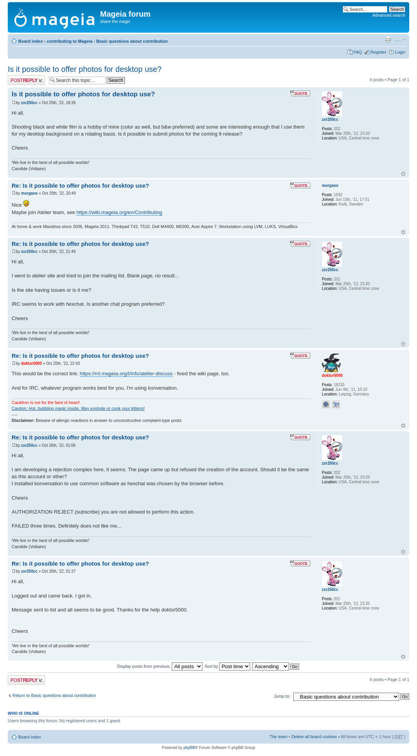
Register (378, 52)
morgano (29, 193)
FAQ (357, 52)
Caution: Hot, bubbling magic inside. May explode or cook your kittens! (78, 408)
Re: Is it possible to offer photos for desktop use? (80, 185)
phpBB (189, 748)
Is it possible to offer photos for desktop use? (85, 69)
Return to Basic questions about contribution (54, 695)
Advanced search (388, 15)
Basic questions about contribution (132, 41)
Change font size (399, 39)
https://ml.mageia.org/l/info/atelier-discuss (126, 373)
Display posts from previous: (159, 666)
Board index (30, 41)
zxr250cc (29, 103)
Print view (388, 39)
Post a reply (26, 80)
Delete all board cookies (314, 736)
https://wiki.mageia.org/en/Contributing (119, 212)
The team (278, 736)
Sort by (227, 666)
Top (403, 174)
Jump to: (282, 696)
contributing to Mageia (69, 41)
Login (400, 52)
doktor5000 (31, 363)
